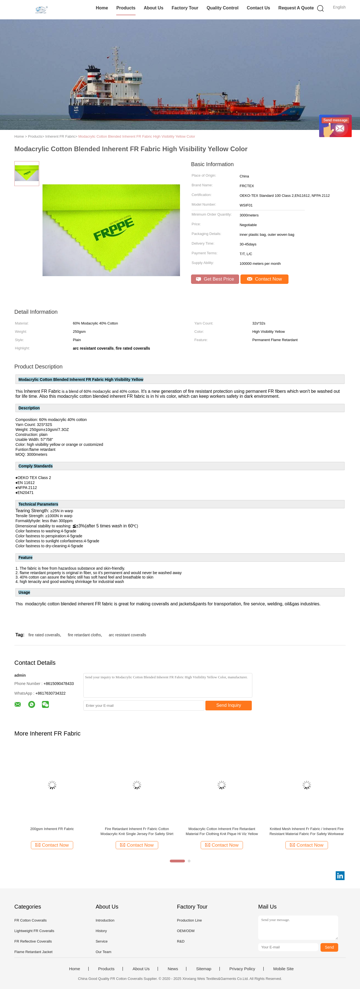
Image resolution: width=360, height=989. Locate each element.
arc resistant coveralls (127, 635)
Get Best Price (215, 279)
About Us (153, 8)
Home (102, 8)
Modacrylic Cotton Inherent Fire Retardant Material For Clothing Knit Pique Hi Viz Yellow (222, 831)
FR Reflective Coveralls (33, 941)
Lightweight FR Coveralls (34, 931)
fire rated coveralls (44, 635)
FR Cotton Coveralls (30, 920)
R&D (180, 941)
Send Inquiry (228, 705)
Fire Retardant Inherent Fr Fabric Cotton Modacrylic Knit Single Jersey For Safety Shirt (136, 831)
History (101, 931)
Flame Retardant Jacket (33, 952)
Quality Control (223, 8)
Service (101, 941)
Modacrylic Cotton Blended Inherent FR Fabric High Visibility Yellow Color (136, 136)
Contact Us (258, 8)
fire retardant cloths (84, 635)
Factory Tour (185, 8)
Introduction (105, 920)
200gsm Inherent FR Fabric (52, 829)
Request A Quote (296, 8)
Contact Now (264, 279)
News (173, 969)
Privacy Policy (242, 969)
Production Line (189, 920)
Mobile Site (283, 969)
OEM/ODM (186, 931)
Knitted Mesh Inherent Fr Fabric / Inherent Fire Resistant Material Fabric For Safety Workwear (306, 831)
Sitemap (203, 969)
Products (125, 8)
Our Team (103, 952)
